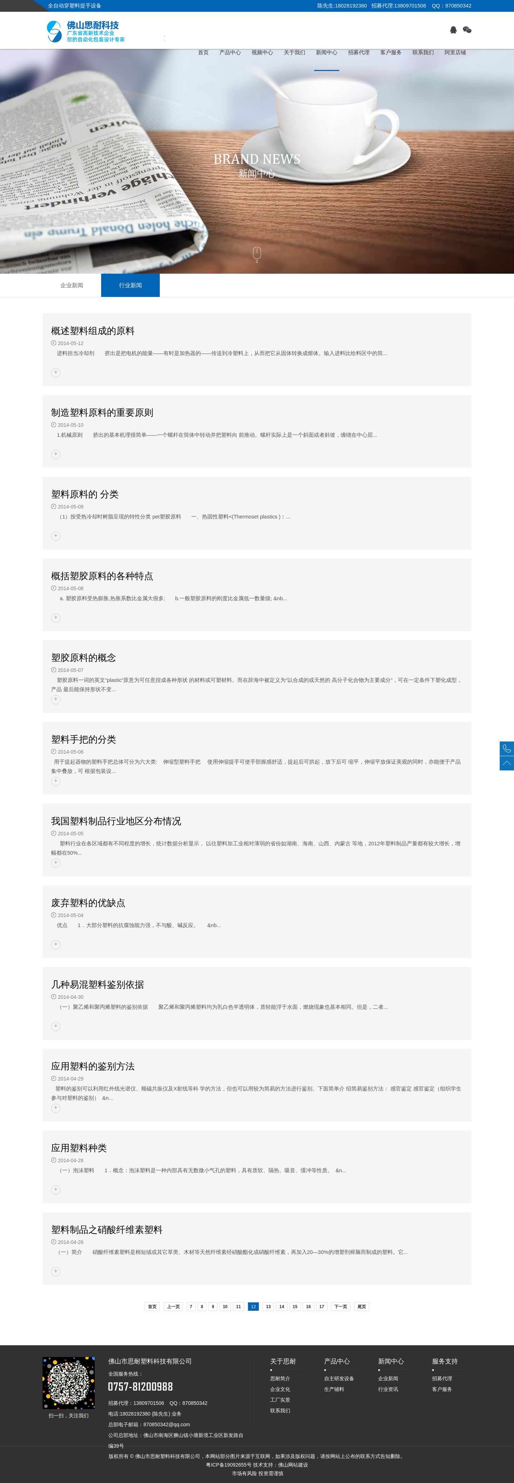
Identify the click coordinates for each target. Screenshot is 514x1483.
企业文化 (280, 1389)
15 (295, 1306)
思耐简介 (280, 1378)
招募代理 (442, 1378)
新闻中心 (391, 1361)
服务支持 (445, 1361)
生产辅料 (334, 1389)
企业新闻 (71, 285)
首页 (152, 1306)
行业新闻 (130, 285)
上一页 (173, 1306)
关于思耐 (283, 1361)
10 (225, 1306)
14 (281, 1306)
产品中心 (337, 1361)
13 (268, 1306)
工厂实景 (280, 1400)
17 (322, 1306)
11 (238, 1306)
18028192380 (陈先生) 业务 (151, 1414)
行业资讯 (388, 1389)
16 (308, 1306)
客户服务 (442, 1389)
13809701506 (148, 1403)
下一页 (340, 1306)
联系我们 (280, 1410)
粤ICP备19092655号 (229, 1465)
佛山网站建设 (293, 1465)
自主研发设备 (339, 1378)
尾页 (361, 1306)
